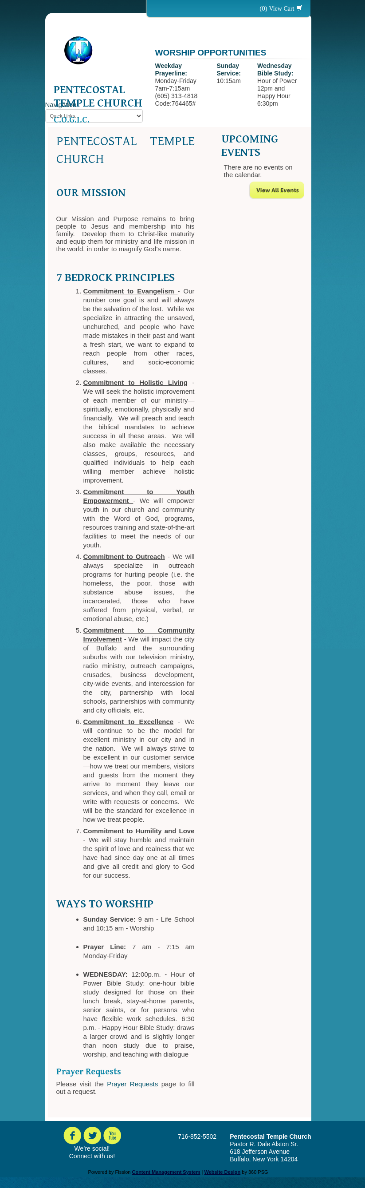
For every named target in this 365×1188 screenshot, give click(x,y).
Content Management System (166, 1172)
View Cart (281, 8)
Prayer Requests (132, 1084)
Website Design (222, 1172)
